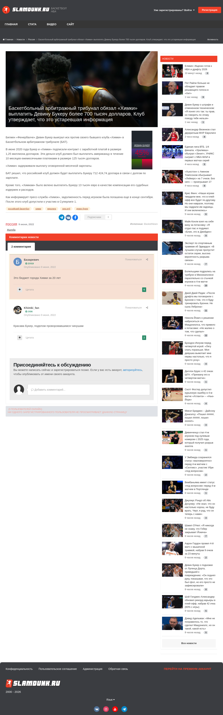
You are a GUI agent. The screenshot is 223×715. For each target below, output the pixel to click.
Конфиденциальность (19, 668)
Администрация (92, 668)
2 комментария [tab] (21, 246)
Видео (51, 24)
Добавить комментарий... (48, 389)
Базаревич (31, 259)
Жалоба (11, 230)
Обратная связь (118, 668)
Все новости (188, 643)
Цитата (30, 289)
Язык (110, 699)
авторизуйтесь (132, 369)
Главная (11, 24)
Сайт (70, 24)
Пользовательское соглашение (58, 668)
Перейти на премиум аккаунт (187, 668)
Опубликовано (40, 267)
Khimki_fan (31, 307)
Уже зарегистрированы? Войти (174, 10)
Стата (32, 24)
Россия (11, 224)
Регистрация (209, 10)
